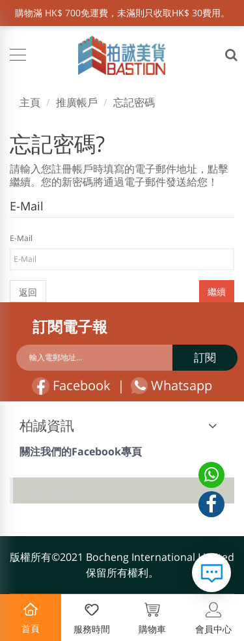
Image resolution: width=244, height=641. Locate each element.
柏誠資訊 (47, 425)
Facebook (71, 386)
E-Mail (21, 238)
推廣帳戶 (77, 102)
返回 (28, 292)
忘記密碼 (134, 102)
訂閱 (205, 357)
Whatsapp (171, 385)
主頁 (30, 102)
